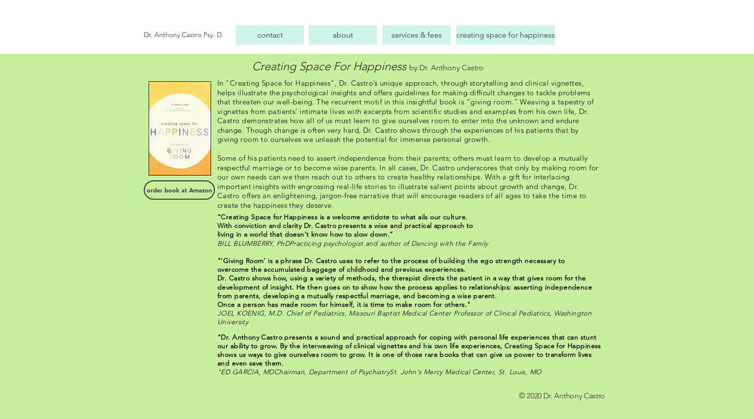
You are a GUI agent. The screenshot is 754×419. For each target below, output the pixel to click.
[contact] (270, 35)
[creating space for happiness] (505, 35)
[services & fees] (416, 35)
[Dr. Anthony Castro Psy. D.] (187, 35)
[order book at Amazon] (179, 190)
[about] (343, 35)
